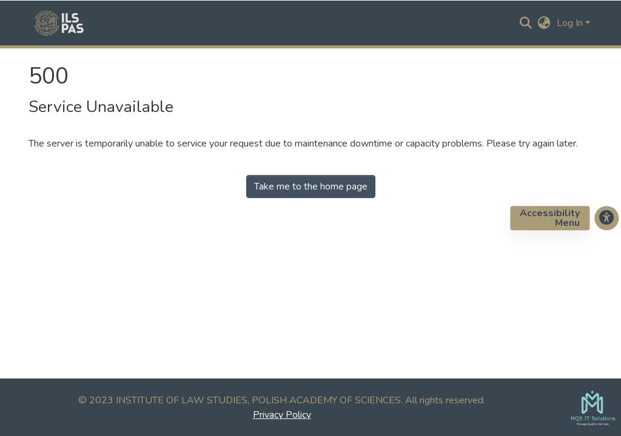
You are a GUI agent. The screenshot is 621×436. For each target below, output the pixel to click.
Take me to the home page (311, 186)
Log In (570, 23)
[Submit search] (526, 23)
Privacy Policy (282, 414)
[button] (544, 23)
